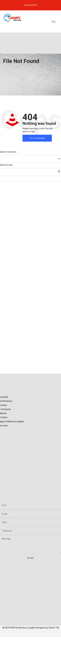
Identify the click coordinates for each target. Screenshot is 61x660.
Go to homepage (37, 138)
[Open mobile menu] (55, 21)
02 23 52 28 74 (30, 5)
